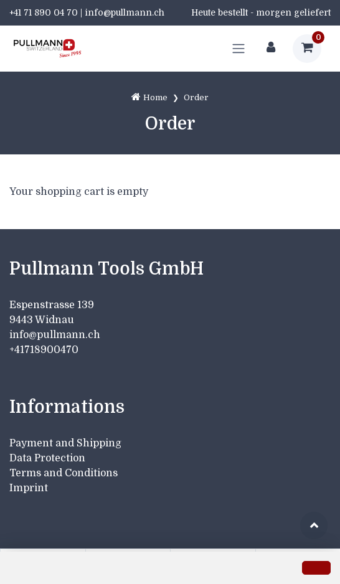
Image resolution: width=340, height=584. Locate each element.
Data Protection (47, 458)
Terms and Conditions (63, 473)
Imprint (28, 488)
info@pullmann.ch (56, 335)
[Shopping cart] (307, 48)
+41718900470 (43, 350)
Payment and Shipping (65, 443)
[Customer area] (271, 48)
